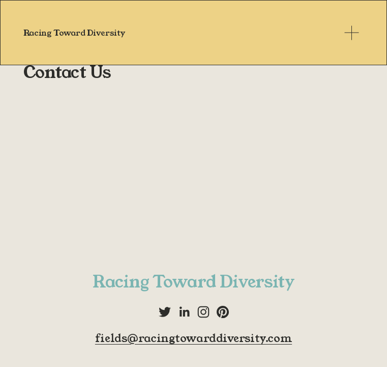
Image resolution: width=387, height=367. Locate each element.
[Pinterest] (223, 312)
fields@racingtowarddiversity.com (193, 338)
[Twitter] (165, 312)
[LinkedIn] (184, 312)
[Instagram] (203, 312)
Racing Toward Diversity (74, 33)
